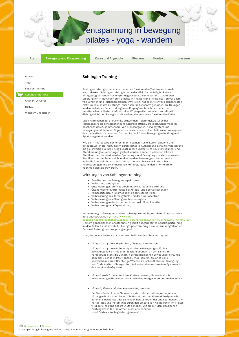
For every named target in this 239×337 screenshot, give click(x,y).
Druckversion (30, 326)
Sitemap (46, 326)
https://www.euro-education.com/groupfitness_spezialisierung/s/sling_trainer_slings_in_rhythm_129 (136, 218)
